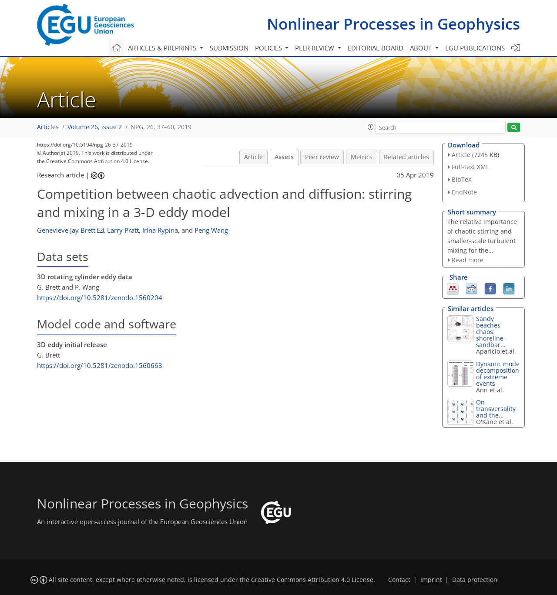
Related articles (406, 157)
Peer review (322, 157)
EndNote (464, 192)
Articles (48, 127)
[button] (371, 127)
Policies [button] (269, 47)
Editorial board (375, 47)
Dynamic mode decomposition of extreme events (498, 374)
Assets (284, 157)
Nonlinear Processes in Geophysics (393, 23)
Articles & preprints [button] (163, 47)
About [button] (421, 47)
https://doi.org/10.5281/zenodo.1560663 (99, 365)
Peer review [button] (315, 47)
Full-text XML (470, 167)
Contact (399, 580)
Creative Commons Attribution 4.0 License (312, 580)
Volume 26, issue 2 (94, 127)
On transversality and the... (496, 408)
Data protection (474, 580)
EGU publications (475, 47)
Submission (229, 47)
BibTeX (462, 179)
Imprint (431, 580)
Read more (467, 260)
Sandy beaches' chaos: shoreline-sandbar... (491, 331)
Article (253, 157)
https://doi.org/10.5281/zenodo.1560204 (99, 297)
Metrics (361, 157)
